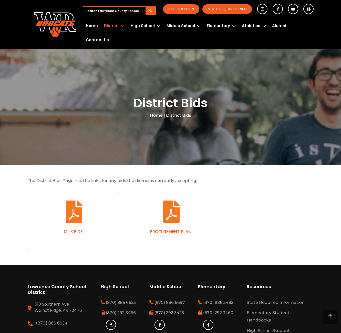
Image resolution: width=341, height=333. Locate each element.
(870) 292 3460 (215, 312)
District (111, 25)
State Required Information (276, 302)
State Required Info (227, 9)
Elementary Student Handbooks (268, 316)
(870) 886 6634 (51, 323)
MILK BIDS (73, 231)
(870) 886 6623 (118, 302)
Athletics (251, 25)
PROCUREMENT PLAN (170, 231)
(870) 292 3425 (166, 312)
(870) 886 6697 (167, 302)
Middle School (181, 25)
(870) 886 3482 (215, 302)
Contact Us (97, 39)
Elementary (218, 25)
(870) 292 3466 (118, 312)
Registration (181, 9)
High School (143, 25)
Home (92, 25)
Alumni (279, 25)
